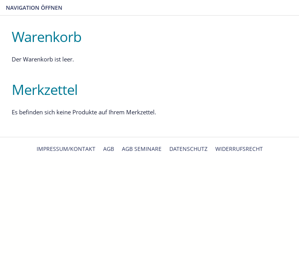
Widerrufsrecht (239, 148)
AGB (108, 148)
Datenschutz (188, 148)
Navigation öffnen (34, 7)
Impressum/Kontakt (66, 148)
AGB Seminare (142, 148)
